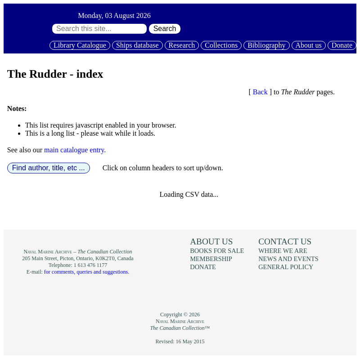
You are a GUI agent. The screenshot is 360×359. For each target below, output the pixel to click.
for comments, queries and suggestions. (86, 272)
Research (182, 45)
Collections (221, 45)
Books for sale (217, 250)
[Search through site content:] (99, 28)
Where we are (282, 250)
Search (164, 28)
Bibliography (266, 45)
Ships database (137, 45)
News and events (288, 258)
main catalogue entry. (75, 150)
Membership (211, 258)
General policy (285, 266)
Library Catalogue (80, 45)
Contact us (284, 241)
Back (260, 92)
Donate (342, 45)
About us (309, 45)
